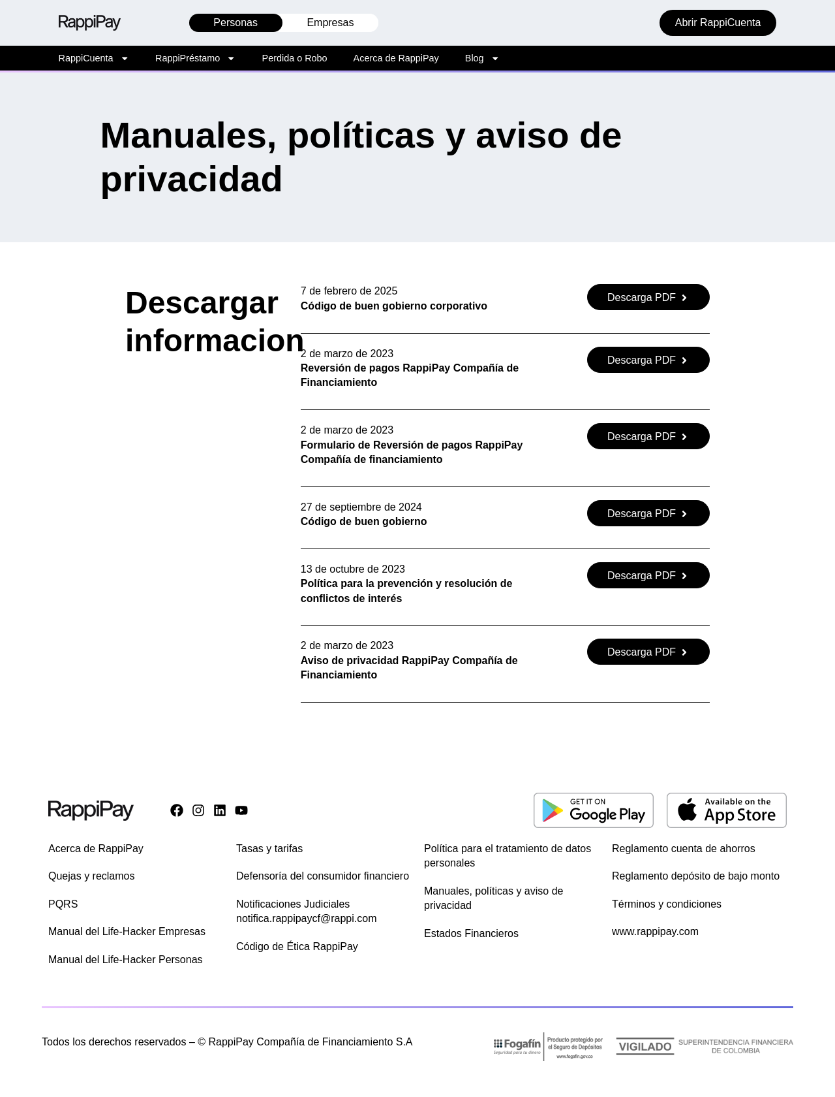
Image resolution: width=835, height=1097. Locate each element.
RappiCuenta (94, 58)
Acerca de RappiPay (396, 58)
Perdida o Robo (294, 58)
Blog (482, 58)
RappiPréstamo (195, 58)
